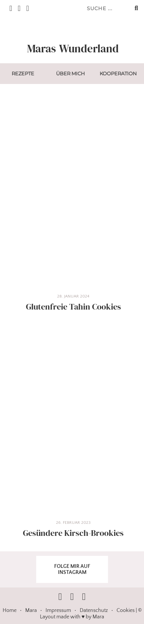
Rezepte (23, 73)
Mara (31, 610)
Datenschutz (94, 610)
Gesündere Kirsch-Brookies (73, 533)
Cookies (126, 610)
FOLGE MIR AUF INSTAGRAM (72, 569)
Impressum (58, 610)
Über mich (70, 73)
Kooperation (118, 73)
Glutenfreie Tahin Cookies (73, 307)
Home (10, 610)
